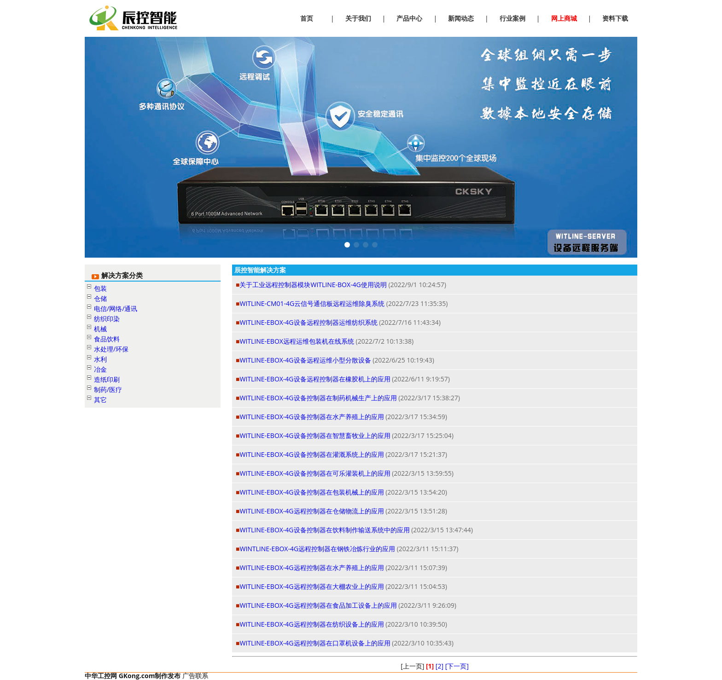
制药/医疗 (108, 389)
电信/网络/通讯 (115, 308)
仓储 (100, 298)
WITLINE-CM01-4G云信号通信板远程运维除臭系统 (311, 303)
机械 (100, 328)
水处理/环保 (111, 349)
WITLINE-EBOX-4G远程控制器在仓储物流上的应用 (311, 511)
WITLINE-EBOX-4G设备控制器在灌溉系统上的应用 (311, 454)
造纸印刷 (107, 379)
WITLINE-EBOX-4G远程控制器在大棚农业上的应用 (311, 586)
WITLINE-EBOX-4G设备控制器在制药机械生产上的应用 (317, 397)
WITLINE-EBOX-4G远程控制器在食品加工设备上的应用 (317, 605)
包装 (100, 288)
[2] (439, 666)
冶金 (100, 369)
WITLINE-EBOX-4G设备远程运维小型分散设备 (305, 360)
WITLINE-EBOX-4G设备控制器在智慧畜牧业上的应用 (314, 435)
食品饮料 (107, 338)
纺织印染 (107, 318)
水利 (100, 359)
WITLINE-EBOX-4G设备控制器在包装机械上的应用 (311, 492)
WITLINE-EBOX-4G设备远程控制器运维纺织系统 (308, 322)
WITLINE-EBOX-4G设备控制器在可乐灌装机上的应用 (314, 473)
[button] (347, 245)
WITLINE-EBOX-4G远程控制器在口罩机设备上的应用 (314, 643)
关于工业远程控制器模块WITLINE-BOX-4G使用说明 (312, 284)
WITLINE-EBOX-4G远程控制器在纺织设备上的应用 (311, 624)
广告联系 (195, 675)
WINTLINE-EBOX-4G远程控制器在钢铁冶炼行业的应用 (317, 548)
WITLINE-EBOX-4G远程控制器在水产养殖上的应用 (311, 567)
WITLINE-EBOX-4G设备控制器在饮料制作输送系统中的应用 (324, 529)
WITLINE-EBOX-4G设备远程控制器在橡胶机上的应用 (314, 379)
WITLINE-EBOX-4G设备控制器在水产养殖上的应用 (311, 416)
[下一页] (457, 666)
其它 (100, 399)
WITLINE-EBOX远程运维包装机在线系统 (296, 341)
